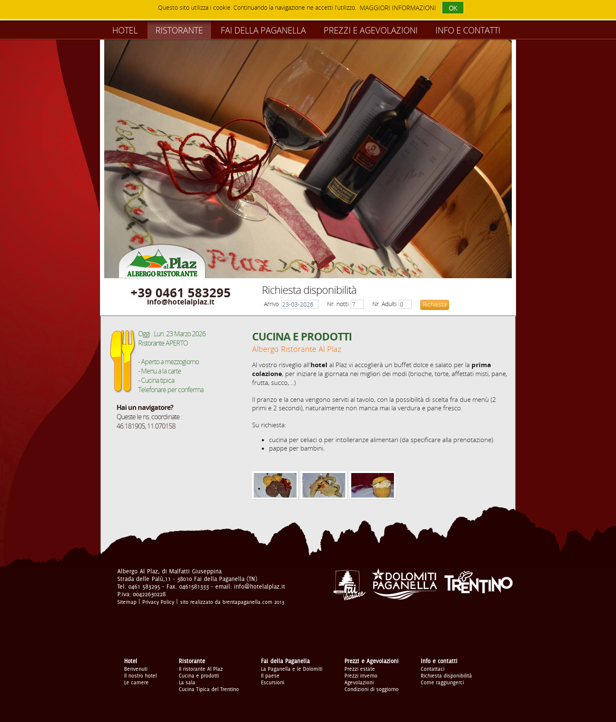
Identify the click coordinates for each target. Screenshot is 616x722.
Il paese (270, 675)
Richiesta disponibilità (446, 675)
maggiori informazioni (398, 7)
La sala (187, 682)
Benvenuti (135, 668)
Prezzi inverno (360, 675)
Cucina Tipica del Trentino (209, 689)
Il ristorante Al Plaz (201, 668)
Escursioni (272, 682)
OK (453, 8)
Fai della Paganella (263, 30)
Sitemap (126, 601)
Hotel (125, 30)
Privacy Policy (158, 601)
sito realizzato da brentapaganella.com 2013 (232, 601)
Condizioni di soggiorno (371, 689)
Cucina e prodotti (199, 675)
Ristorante (179, 30)
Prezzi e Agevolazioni (371, 30)
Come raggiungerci (442, 682)
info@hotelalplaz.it (180, 302)
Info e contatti (468, 30)
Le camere (136, 682)
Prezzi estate (359, 668)
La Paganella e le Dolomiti (291, 668)
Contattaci (432, 668)
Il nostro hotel (140, 675)
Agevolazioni (359, 682)
